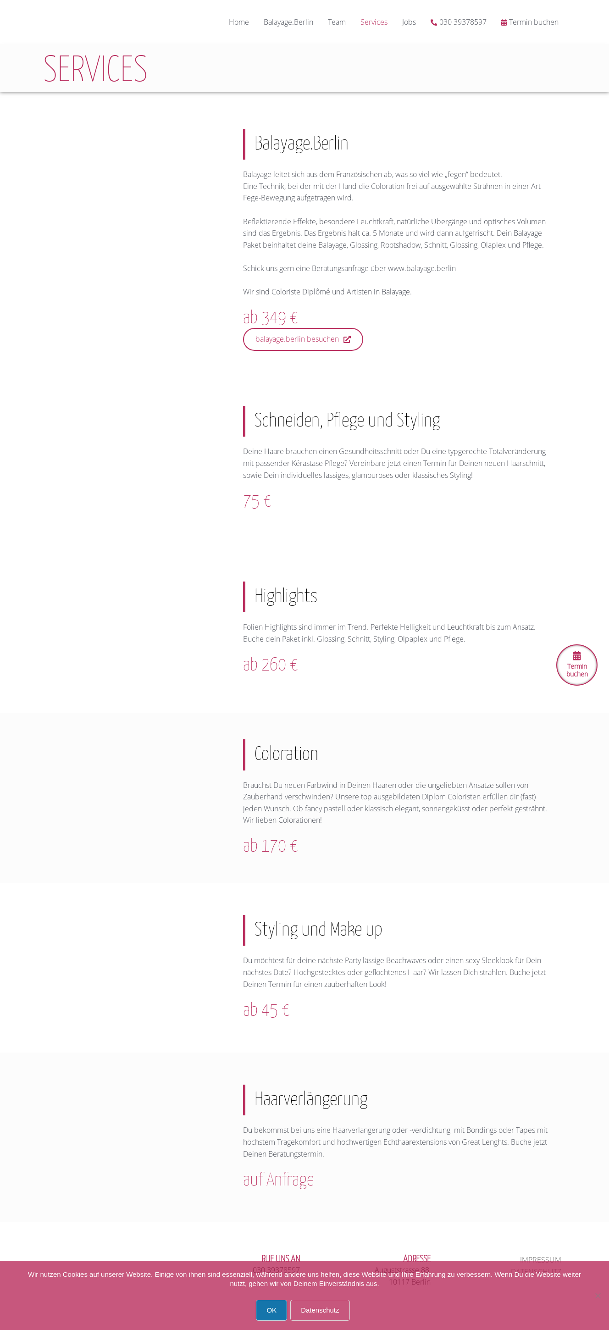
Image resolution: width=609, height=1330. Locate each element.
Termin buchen (534, 22)
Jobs (409, 22)
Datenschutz (320, 1310)
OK (271, 1310)
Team (337, 22)
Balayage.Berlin (288, 22)
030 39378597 (463, 22)
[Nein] (597, 1295)
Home (239, 22)
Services (374, 22)
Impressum (540, 1260)
